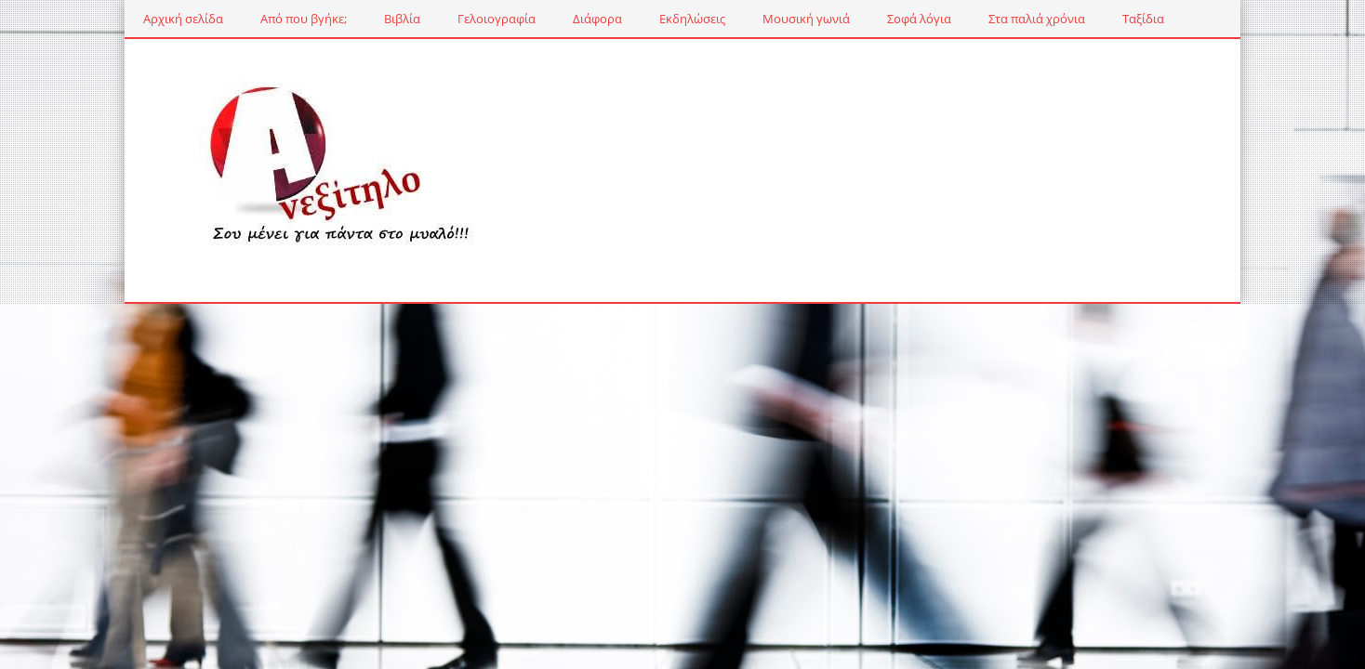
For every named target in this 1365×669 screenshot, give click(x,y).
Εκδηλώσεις (692, 18)
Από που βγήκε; (303, 18)
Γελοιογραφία (496, 18)
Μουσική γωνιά (806, 18)
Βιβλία (402, 18)
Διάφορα (597, 18)
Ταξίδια (1143, 18)
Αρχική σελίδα (183, 18)
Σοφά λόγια (919, 18)
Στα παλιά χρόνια (1036, 18)
